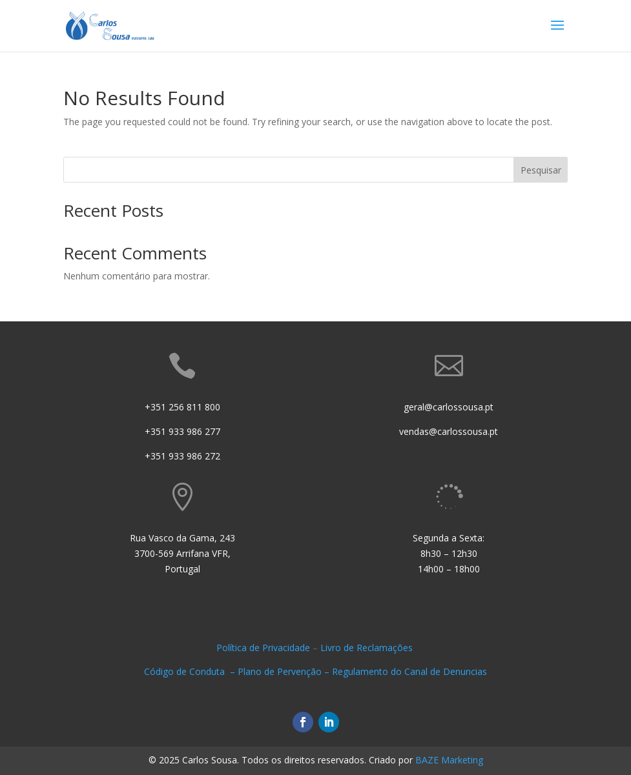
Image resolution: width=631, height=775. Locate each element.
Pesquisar (541, 170)
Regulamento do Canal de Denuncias (409, 671)
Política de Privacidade (263, 647)
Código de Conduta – (191, 671)
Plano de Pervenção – (285, 671)
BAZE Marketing (449, 760)
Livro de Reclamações (367, 647)
